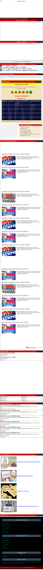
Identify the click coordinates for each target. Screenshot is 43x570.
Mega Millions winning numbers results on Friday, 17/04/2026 (15, 168)
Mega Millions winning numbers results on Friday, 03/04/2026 (15, 232)
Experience (16, 43)
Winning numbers (29, 43)
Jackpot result (3, 43)
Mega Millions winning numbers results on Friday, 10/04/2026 (15, 205)
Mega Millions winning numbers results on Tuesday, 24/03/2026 (16, 283)
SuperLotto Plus (23, 67)
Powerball (7, 67)
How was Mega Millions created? (25, 130)
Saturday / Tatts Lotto (33, 70)
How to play (25, 401)
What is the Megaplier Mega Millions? (26, 133)
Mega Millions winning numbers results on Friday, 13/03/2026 (15, 323)
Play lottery (25, 399)
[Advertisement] (21, 10)
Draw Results (5, 81)
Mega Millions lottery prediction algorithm (25, 476)
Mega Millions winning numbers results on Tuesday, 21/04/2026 (16, 154)
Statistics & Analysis (21, 43)
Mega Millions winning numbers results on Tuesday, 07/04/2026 (16, 218)
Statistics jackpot (5, 533)
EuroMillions (8, 65)
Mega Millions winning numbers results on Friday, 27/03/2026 (15, 269)
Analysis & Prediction (36, 43)
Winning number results (6, 527)
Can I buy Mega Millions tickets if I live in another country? (29, 134)
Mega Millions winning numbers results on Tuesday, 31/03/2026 (16, 245)
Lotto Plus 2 (29, 68)
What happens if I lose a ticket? (25, 136)
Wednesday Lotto (25, 70)
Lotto (20, 68)
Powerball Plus (15, 68)
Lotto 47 (17, 67)
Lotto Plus (24, 68)
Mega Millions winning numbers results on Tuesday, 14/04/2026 (16, 192)
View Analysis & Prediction (11, 409)
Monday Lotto (18, 70)
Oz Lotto (12, 70)
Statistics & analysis (5, 523)
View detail (1, 360)
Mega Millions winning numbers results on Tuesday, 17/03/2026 (16, 309)
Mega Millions (12, 67)
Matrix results (4, 401)
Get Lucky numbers (9, 43)
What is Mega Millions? (24, 129)
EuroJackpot (14, 65)
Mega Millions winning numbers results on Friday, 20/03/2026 (15, 296)
